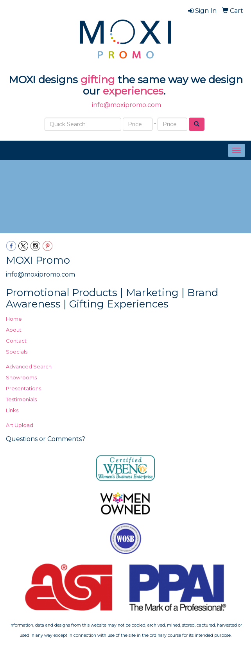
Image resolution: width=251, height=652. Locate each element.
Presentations (23, 388)
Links (12, 410)
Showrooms (21, 377)
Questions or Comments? (45, 439)
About (14, 330)
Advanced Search (29, 366)
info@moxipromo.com (126, 105)
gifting (98, 79)
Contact (16, 341)
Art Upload (19, 425)
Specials (16, 351)
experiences (133, 91)
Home (14, 319)
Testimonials (21, 399)
